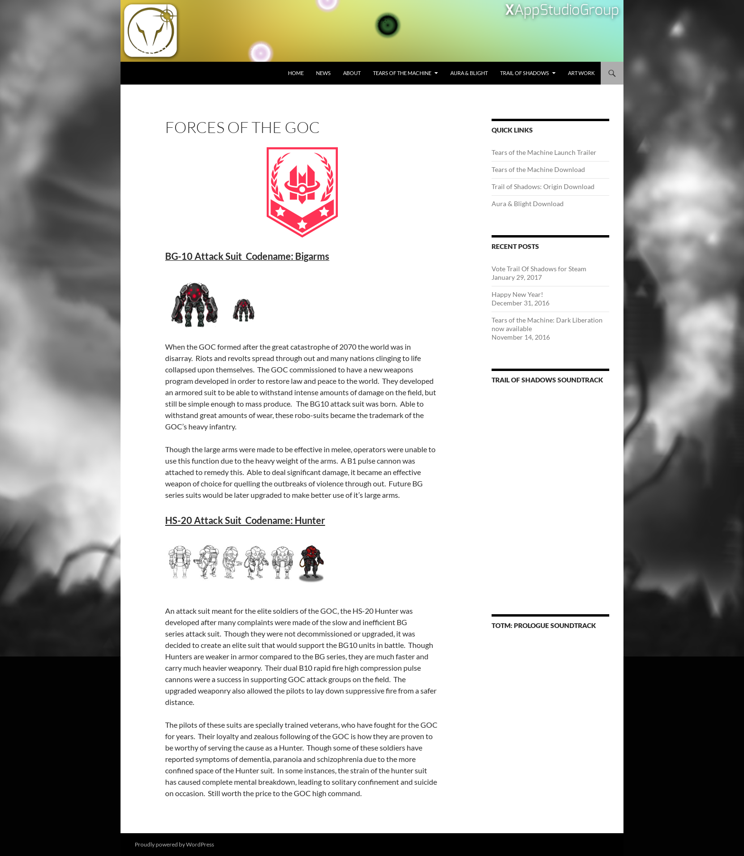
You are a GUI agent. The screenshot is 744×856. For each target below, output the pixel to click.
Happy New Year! (517, 294)
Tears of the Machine (402, 73)
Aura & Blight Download (528, 204)
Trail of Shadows (524, 73)
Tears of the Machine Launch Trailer (544, 152)
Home (296, 73)
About (352, 73)
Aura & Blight (469, 73)
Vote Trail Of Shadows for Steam (539, 269)
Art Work (581, 73)
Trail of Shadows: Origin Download (543, 186)
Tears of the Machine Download (538, 169)
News (323, 73)
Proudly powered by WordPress (174, 844)
